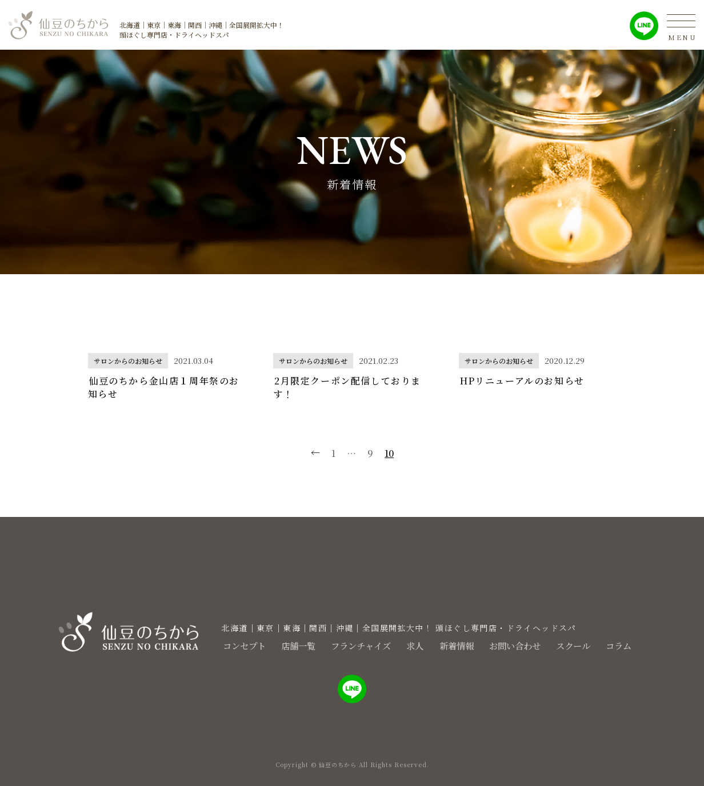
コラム (631, 645)
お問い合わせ (518, 645)
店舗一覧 (285, 645)
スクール (581, 645)
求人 (411, 645)
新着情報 (456, 645)
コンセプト (227, 645)
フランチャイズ (353, 645)
